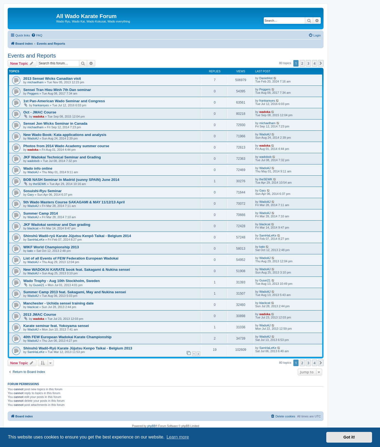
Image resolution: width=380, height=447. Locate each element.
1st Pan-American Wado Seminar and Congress (64, 101)
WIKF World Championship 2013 (51, 247)
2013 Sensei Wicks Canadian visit (52, 78)
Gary (30, 194)
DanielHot (266, 78)
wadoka (38, 116)
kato (30, 250)
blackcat (32, 228)
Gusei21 (38, 285)
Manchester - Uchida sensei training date (58, 303)
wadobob (33, 161)
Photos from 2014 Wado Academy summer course (66, 146)
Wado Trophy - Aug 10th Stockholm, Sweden (61, 281)
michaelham (35, 82)
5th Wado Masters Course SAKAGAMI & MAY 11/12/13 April (74, 202)
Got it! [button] (349, 437)
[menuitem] (36, 35)
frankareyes (41, 105)
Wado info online (37, 168)
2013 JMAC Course (39, 314)
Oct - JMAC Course (39, 112)
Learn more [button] (177, 437)
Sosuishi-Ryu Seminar (42, 191)
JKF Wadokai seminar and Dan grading (56, 225)
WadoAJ (33, 138)
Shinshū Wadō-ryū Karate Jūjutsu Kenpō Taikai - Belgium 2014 (77, 236)
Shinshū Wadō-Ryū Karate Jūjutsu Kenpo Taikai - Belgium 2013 (77, 348)
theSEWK (39, 184)
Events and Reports (32, 56)
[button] (321, 63)
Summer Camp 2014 (40, 213)
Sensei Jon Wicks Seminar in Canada (55, 123)
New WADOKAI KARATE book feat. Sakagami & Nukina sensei (76, 269)
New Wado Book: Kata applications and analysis (64, 135)
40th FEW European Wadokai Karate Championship (67, 337)
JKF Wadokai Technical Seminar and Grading (62, 157)
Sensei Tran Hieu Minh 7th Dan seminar (57, 90)
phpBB (151, 426)
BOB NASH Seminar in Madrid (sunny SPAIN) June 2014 (71, 180)
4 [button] (315, 63)
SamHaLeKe (35, 239)
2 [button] (302, 63)
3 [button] (308, 63)
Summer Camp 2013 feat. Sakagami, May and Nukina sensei (74, 292)
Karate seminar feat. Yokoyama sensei (56, 326)
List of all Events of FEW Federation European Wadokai (70, 258)
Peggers (33, 93)
